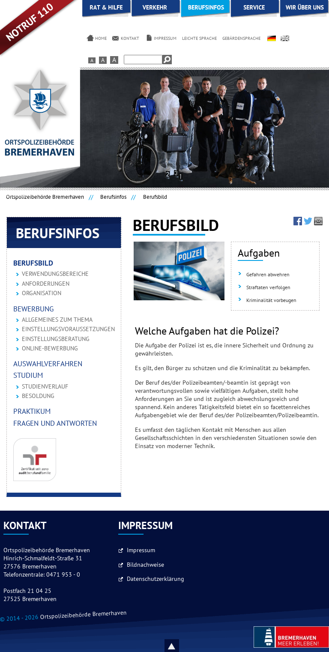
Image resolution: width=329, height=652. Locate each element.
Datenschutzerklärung (155, 579)
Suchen (167, 59)
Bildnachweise (145, 565)
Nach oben (181, 645)
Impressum (141, 550)
